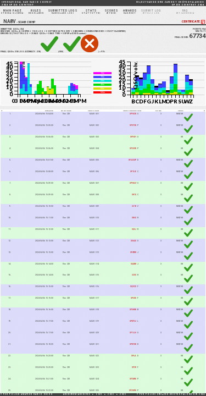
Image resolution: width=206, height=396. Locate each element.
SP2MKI (133, 379)
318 (16, 52)
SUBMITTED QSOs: (12, 29)
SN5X (134, 218)
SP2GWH (132, 390)
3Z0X (134, 275)
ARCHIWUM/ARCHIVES (77, 394)
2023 (123, 394)
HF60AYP (132, 160)
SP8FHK (133, 344)
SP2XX (133, 298)
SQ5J (134, 229)
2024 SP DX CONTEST (27, 3)
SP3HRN (133, 310)
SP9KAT (133, 183)
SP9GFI (133, 137)
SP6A (133, 356)
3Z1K (134, 206)
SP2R (134, 367)
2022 (111, 394)
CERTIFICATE (194, 22)
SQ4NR (133, 264)
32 (10, 33)
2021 (99, 394)
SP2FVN (133, 125)
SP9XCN (133, 114)
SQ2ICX (133, 286)
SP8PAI (133, 321)
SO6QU (133, 241)
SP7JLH (133, 333)
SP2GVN (133, 148)
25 (32, 33)
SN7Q (134, 195)
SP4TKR (133, 252)
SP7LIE (133, 171)
